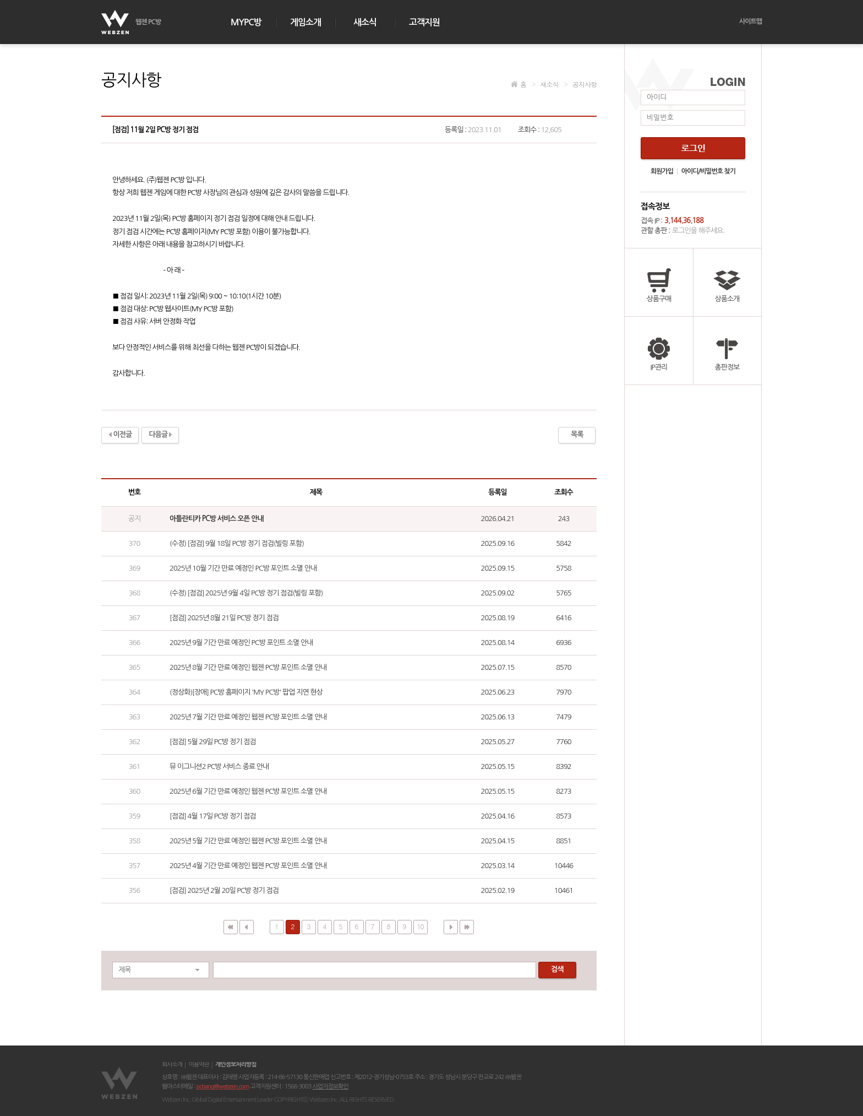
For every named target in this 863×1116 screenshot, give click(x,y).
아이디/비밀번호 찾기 (708, 171)
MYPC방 (246, 22)
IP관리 (659, 350)
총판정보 (727, 350)
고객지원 (424, 22)
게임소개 (305, 22)
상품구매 (659, 282)
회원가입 (662, 171)
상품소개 (727, 282)
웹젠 (120, 1083)
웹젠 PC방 (148, 22)
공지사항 (580, 84)
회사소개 (172, 1065)
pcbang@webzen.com (222, 1087)
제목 (124, 969)
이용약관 (198, 1065)
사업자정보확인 (330, 1087)
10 (420, 926)
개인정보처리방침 (235, 1065)
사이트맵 (750, 21)
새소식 (364, 22)
